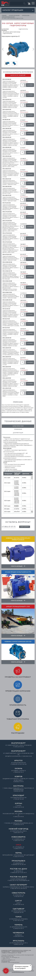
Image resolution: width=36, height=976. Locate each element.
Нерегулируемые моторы (8, 16)
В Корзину (30, 85)
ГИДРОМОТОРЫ (25, 15)
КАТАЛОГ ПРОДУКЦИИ (14, 15)
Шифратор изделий (18, 75)
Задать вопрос (24, 526)
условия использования (12, 970)
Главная (4, 15)
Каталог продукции (13, 10)
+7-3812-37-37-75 (8, 527)
